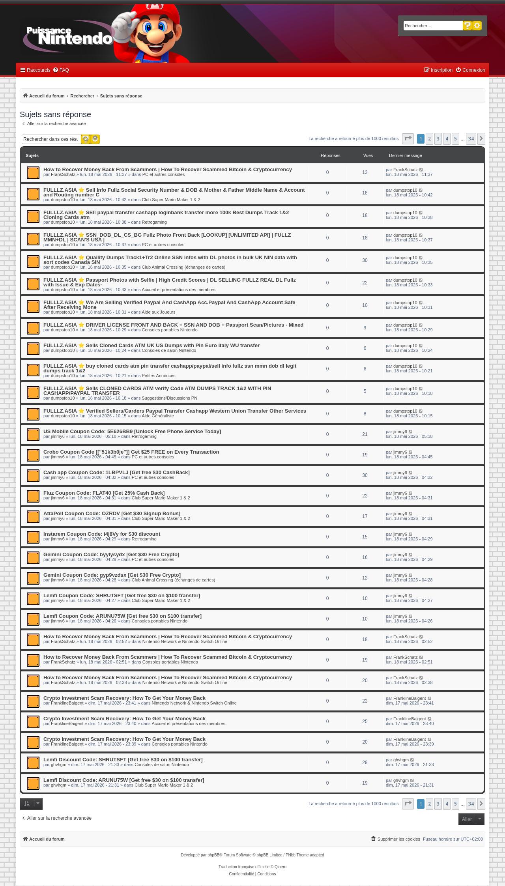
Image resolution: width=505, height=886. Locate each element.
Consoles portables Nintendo (170, 329)
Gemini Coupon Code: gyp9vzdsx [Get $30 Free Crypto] (112, 575)
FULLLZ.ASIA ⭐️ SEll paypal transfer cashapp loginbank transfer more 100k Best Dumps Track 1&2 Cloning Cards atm (166, 214)
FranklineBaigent (67, 703)
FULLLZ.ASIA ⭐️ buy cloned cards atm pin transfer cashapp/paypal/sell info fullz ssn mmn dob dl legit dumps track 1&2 (169, 368)
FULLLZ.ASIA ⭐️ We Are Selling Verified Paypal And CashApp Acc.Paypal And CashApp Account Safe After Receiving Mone (169, 304)
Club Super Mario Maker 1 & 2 (171, 199)
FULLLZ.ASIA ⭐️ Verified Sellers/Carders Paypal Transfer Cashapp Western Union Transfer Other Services (174, 411)
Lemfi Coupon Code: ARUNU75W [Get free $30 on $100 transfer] (122, 616)
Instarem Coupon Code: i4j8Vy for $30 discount (101, 534)
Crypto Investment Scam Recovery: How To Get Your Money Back (124, 698)
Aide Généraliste (158, 415)
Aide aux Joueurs (159, 312)
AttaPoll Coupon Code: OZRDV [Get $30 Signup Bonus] (111, 513)
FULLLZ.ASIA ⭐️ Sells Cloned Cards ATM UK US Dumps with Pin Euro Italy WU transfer (151, 345)
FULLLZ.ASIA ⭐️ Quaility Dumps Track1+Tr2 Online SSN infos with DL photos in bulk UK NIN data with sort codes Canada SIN (170, 259)
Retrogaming (154, 222)
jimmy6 (58, 436)
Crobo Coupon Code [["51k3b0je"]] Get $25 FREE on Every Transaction (131, 452)
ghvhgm (58, 764)
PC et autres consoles (163, 174)
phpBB (213, 855)
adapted (317, 855)
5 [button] (455, 138)
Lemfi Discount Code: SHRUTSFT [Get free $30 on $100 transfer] (123, 760)
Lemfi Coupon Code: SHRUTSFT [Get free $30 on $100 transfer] (121, 595)
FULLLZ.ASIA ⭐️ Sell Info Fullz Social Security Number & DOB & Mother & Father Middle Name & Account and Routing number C (174, 192)
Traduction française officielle (244, 867)
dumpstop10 (63, 199)
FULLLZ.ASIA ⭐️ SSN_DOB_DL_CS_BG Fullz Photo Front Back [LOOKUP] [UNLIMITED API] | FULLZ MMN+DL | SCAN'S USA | (167, 237)
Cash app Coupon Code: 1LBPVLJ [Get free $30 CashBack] (116, 472)
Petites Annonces (159, 375)
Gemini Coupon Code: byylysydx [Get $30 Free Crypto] (111, 554)
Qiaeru (280, 867)
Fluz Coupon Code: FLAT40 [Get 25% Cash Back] (104, 493)
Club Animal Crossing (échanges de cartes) (184, 267)
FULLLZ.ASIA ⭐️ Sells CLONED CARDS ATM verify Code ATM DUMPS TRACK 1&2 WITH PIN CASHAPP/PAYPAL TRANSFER (157, 390)
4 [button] (446, 138)
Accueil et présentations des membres (178, 289)
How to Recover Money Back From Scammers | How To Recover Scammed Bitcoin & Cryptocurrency (167, 169)
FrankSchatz (63, 174)
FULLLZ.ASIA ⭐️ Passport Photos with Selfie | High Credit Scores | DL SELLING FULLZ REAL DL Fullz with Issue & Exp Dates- (169, 282)
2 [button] (429, 138)
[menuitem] (60, 70)
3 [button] (438, 138)
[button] (408, 138)
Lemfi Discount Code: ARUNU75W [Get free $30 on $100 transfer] (123, 780)
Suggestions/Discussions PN (170, 398)
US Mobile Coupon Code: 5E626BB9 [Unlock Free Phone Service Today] (132, 431)
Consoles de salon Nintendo (169, 350)
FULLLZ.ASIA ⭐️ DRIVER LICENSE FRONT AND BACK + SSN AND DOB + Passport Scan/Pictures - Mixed (173, 325)
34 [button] (471, 138)
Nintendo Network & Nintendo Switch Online (184, 641)
